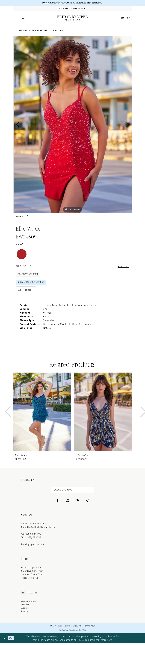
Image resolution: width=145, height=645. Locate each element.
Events (24, 613)
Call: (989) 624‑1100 (31, 535)
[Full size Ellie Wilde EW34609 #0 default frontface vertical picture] (73, 125)
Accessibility (90, 627)
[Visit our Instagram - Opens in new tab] (67, 502)
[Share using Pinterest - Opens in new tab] (27, 217)
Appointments (28, 603)
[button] (17, 18)
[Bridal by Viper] (73, 18)
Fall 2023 (59, 31)
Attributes (25, 291)
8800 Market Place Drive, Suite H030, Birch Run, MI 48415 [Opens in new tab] (38, 527)
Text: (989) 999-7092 (32, 539)
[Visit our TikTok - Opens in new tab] (87, 502)
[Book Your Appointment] (72, 8)
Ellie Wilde (39, 31)
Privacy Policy (56, 627)
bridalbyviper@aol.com (32, 546)
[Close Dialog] (4, 640)
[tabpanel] (73, 125)
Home (23, 31)
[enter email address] (72, 491)
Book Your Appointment (32, 283)
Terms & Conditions (73, 627)
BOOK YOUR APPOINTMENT (52, 3)
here (109, 641)
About (24, 609)
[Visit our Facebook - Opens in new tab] (57, 502)
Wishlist (25, 606)
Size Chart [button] (123, 267)
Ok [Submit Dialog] (11, 640)
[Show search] (128, 18)
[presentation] (42, 413)
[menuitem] (17, 18)
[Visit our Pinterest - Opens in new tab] (78, 502)
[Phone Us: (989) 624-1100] (23, 18)
